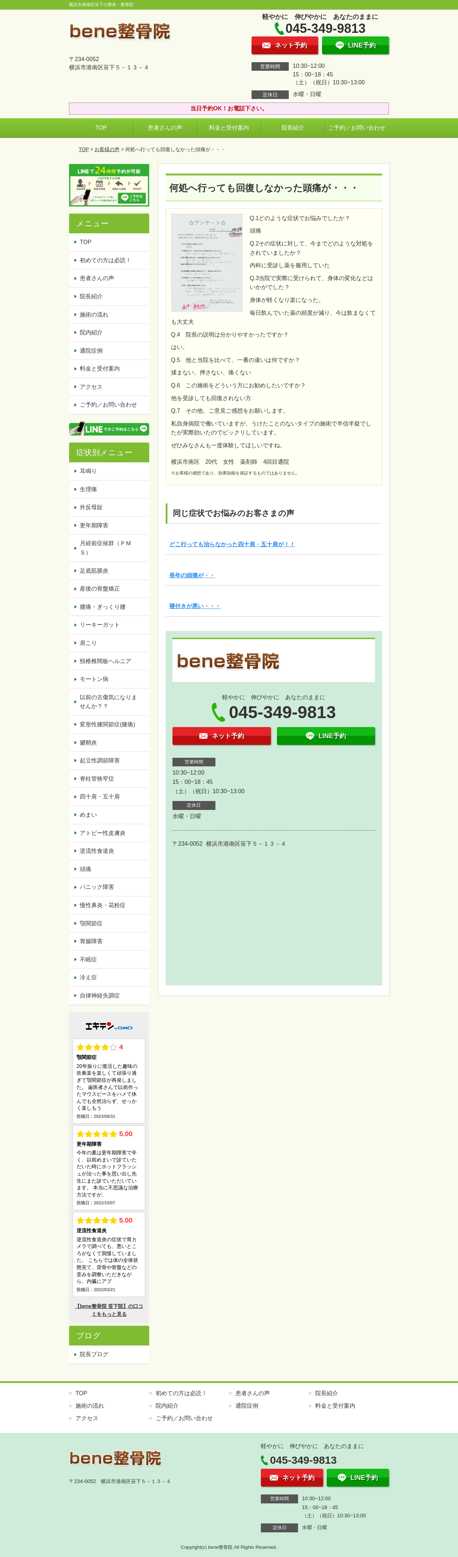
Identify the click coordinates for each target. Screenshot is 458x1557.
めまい (88, 815)
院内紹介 (91, 332)
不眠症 (88, 959)
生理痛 (88, 489)
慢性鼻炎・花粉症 (103, 905)
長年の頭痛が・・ (192, 575)
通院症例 (91, 351)
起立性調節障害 (100, 760)
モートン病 (94, 679)
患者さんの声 (165, 128)
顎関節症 (91, 923)
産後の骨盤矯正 (100, 589)
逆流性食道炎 (97, 851)
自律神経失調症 (100, 996)
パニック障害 (97, 887)
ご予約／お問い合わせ (356, 128)
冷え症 (88, 977)
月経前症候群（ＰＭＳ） (105, 548)
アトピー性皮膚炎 (103, 833)
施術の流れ (94, 315)
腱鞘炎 (88, 743)
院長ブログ (94, 1354)
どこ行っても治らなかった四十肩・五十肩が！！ (232, 544)
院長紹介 (293, 128)
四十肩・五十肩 (100, 797)
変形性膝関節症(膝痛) (107, 724)
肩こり (88, 643)
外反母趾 (91, 507)
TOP (101, 128)
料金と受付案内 (229, 128)
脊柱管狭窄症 (97, 779)
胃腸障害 (91, 941)
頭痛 (85, 869)
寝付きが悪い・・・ (195, 606)
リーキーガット (100, 625)
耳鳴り (88, 471)
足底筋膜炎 (94, 571)
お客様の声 (107, 149)
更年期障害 (94, 525)
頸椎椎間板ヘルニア (105, 661)
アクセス (91, 387)
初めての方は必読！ (105, 260)
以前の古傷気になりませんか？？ (108, 702)
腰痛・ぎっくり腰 (103, 607)
